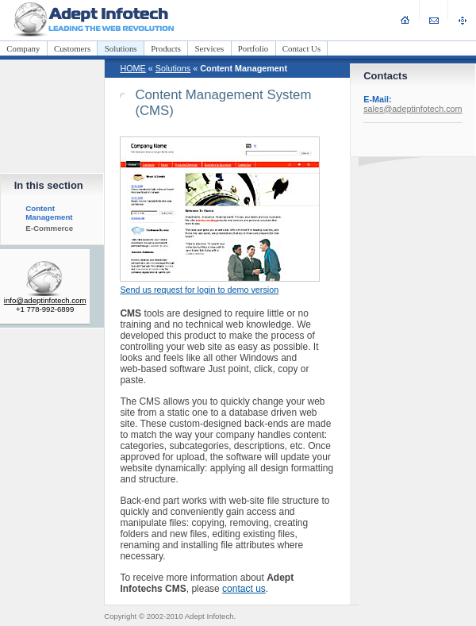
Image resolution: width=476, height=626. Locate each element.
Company (23, 48)
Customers (72, 48)
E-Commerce (49, 228)
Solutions (121, 48)
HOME (132, 68)
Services (210, 48)
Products (166, 48)
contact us (244, 588)
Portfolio (253, 48)
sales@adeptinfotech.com (412, 108)
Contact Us (301, 48)
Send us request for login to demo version (199, 289)
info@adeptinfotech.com (45, 300)
